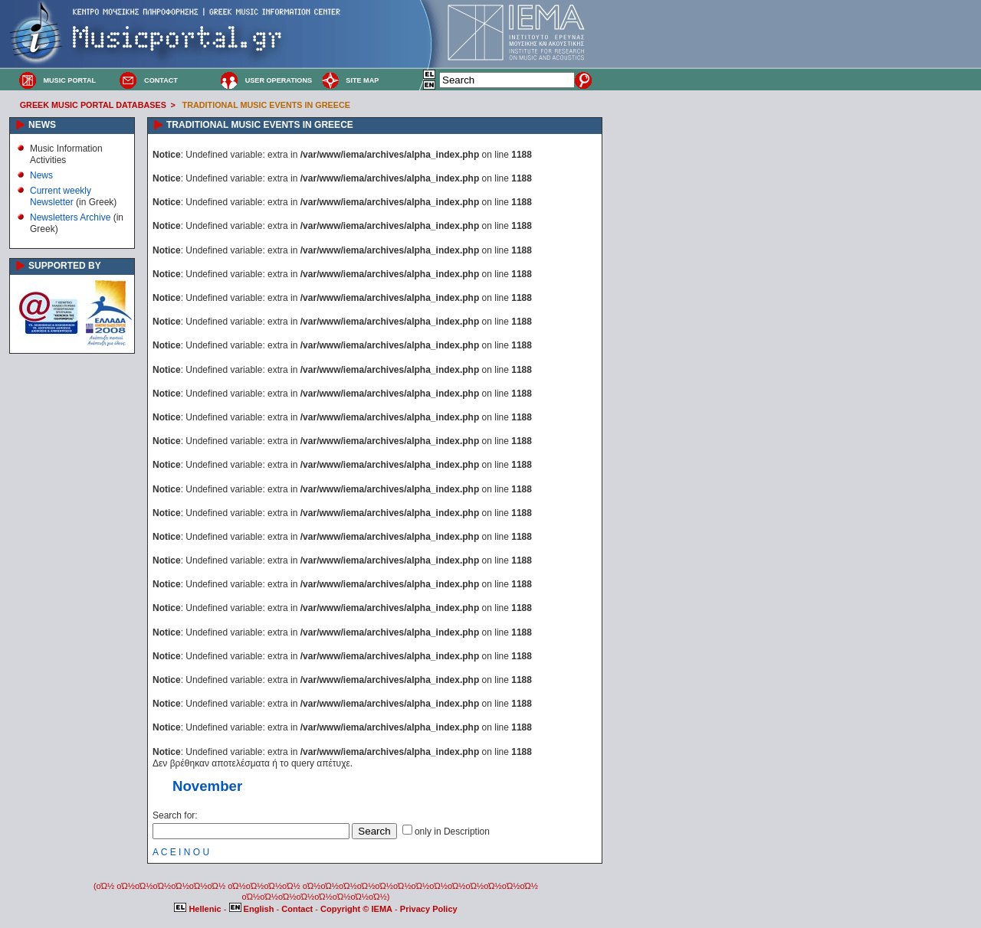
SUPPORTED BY (64, 265)
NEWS (42, 124)
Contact (298, 908)
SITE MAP (362, 80)
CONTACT (161, 80)
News (41, 175)
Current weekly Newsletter (60, 196)
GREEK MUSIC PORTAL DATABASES (93, 104)
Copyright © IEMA (356, 908)
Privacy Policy (429, 908)
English (253, 908)
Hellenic (198, 908)
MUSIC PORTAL (69, 80)
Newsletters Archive (70, 217)
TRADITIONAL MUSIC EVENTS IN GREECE (266, 104)
